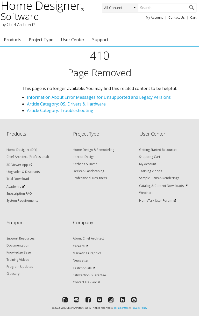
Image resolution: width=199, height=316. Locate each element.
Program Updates (19, 266)
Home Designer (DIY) (21, 150)
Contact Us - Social (86, 282)
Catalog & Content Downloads (161, 186)
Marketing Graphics (87, 253)
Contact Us (176, 17)
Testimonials (82, 268)
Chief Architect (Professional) (27, 157)
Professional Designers (90, 178)
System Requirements (22, 200)
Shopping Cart (149, 157)
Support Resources (20, 238)
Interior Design (84, 157)
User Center (72, 40)
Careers (78, 246)
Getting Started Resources (158, 150)
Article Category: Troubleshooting (60, 110)
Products (12, 40)
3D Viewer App (17, 165)
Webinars (146, 193)
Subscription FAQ (19, 193)
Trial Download (17, 179)
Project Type (41, 40)
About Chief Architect (88, 238)
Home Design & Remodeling (93, 150)
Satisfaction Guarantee (89, 275)
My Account (154, 17)
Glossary (12, 273)
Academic (13, 186)
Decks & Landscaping (88, 171)
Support (100, 40)
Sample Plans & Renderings (159, 178)
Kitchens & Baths (85, 164)
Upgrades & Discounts (23, 172)
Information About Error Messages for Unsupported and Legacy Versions (99, 97)
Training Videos (150, 171)
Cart (193, 17)
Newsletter (81, 260)
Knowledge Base (18, 252)
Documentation (17, 245)
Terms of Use (121, 308)
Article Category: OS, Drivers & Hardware (66, 104)
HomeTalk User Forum (155, 200)
